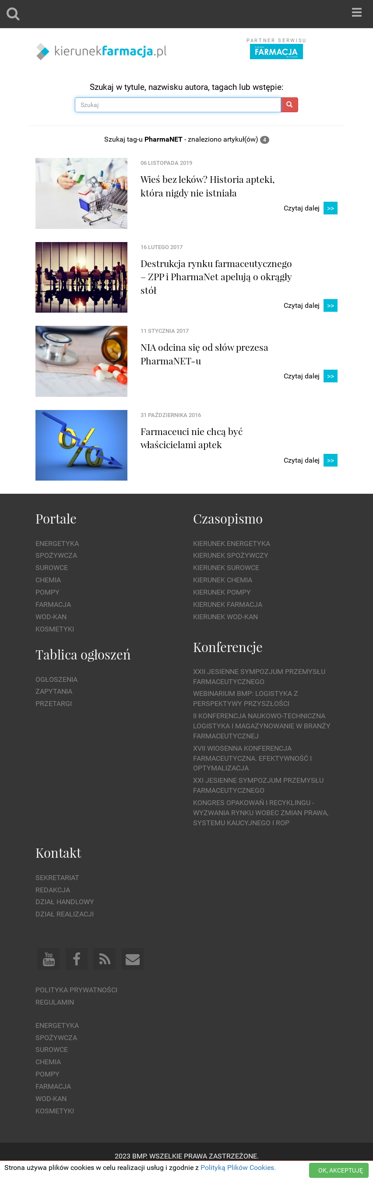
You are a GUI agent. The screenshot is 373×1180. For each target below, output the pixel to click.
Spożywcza (56, 555)
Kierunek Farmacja (227, 604)
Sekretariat (57, 877)
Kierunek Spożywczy (230, 555)
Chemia (48, 580)
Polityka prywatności (76, 990)
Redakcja (52, 890)
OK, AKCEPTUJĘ (340, 1170)
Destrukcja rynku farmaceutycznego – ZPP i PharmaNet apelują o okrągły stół (216, 276)
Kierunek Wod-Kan (225, 617)
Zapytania (53, 691)
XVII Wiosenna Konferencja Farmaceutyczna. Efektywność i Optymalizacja (252, 758)
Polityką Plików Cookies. (238, 1167)
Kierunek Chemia (222, 580)
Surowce (51, 567)
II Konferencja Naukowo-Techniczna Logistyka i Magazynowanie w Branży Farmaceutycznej (262, 726)
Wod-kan (51, 617)
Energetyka (57, 543)
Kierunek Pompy (222, 592)
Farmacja (53, 604)
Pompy (47, 592)
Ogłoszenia (56, 679)
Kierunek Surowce (226, 567)
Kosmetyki (54, 629)
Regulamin (54, 1002)
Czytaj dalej (311, 208)
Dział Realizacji (64, 914)
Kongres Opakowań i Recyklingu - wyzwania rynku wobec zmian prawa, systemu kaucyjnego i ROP (260, 813)
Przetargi (53, 703)
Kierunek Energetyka (231, 543)
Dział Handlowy (64, 902)
